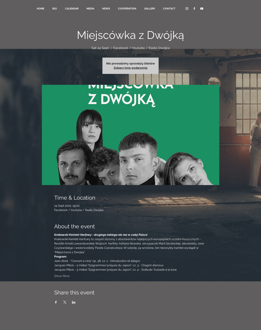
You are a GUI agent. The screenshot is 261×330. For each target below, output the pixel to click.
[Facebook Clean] (194, 8)
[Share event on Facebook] (56, 302)
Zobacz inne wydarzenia (130, 68)
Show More (62, 276)
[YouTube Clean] (202, 8)
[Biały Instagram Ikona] (187, 8)
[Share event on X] (65, 302)
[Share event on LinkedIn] (73, 302)
